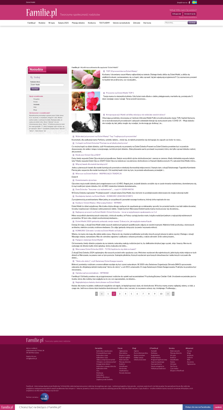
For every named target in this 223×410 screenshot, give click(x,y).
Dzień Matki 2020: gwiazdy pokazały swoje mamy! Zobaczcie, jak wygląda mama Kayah (114, 221)
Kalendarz (100, 375)
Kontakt (154, 351)
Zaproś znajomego (157, 362)
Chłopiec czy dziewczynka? (106, 362)
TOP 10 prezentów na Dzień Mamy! (121, 71)
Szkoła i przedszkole (121, 23)
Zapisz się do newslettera (188, 17)
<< (96, 294)
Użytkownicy (123, 370)
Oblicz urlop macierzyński (105, 360)
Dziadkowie (123, 366)
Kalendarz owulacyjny (104, 351)
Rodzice (42, 23)
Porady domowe (125, 373)
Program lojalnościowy (159, 360)
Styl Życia (173, 366)
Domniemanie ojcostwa (86, 180)
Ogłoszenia (123, 351)
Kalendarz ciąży (102, 355)
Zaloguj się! (176, 14)
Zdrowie (136, 23)
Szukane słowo (35, 82)
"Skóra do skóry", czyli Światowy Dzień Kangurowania (99, 261)
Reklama (154, 353)
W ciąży (51, 23)
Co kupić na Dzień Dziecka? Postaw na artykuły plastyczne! (102, 143)
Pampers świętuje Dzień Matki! (89, 240)
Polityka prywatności (158, 368)
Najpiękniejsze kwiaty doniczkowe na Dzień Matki (98, 282)
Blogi (35, 110)
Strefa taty (123, 368)
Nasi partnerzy (156, 364)
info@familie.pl (31, 358)
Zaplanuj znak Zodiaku (104, 379)
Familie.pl (31, 23)
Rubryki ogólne (124, 357)
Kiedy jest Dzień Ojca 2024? (88, 155)
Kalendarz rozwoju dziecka (106, 366)
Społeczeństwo (139, 355)
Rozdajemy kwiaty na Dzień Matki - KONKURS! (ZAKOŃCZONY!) (104, 196)
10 (161, 294)
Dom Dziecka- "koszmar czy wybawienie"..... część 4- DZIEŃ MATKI (105, 189)
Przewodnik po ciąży (103, 353)
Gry (97, 370)
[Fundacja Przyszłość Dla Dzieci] (44, 397)
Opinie (136, 351)
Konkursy (92, 23)
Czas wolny (174, 368)
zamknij (218, 407)
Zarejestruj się (189, 14)
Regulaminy (155, 355)
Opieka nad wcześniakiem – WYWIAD (92, 273)
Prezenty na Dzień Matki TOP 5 (120, 93)
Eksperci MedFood (177, 370)
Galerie (190, 357)
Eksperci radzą (124, 355)
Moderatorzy (156, 357)
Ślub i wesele (124, 360)
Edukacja (99, 373)
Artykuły (36, 104)
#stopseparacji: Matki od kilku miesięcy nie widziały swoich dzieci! (135, 115)
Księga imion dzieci (103, 364)
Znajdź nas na (184, 2)
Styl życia (147, 23)
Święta (172, 362)
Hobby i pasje (138, 357)
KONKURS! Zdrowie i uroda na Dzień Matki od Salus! (99, 230)
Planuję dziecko (78, 23)
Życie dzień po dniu (141, 353)
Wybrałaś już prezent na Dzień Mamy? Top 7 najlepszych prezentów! (106, 136)
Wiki (35, 107)
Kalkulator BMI (101, 368)
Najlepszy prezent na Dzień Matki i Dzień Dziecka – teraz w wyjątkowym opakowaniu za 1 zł (116, 212)
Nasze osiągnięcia (157, 366)
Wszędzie (36, 99)
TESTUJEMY (104, 23)
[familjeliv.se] (194, 3)
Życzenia (190, 362)
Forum (35, 102)
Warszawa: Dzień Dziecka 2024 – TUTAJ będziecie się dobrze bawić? (106, 249)
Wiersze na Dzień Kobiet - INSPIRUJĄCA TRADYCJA (99, 173)
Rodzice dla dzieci (103, 377)
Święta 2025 (63, 23)
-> (168, 294)
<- (102, 294)
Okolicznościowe (140, 360)
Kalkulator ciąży (102, 357)
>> (173, 294)
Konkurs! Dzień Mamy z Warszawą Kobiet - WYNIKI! (99, 203)
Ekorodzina (123, 353)
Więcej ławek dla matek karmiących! (92, 164)
